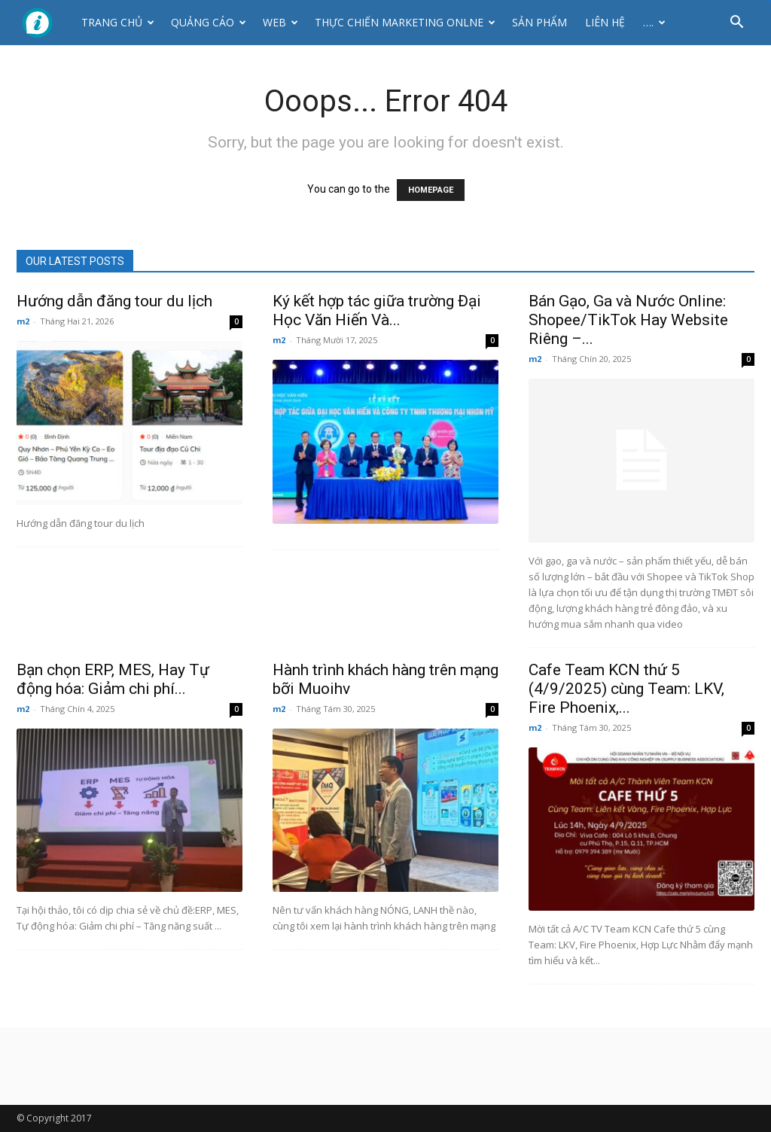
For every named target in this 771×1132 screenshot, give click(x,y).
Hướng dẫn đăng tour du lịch (114, 301)
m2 (23, 321)
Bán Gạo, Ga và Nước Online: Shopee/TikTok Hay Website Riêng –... (628, 320)
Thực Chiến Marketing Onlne (405, 22)
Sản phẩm (539, 22)
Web (280, 22)
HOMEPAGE (430, 190)
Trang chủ (117, 22)
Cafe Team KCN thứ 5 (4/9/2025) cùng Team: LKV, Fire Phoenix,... (626, 689)
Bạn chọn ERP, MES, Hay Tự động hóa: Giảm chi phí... (113, 679)
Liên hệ (605, 22)
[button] (736, 24)
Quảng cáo (208, 22)
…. (654, 22)
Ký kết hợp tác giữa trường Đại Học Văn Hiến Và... (377, 310)
